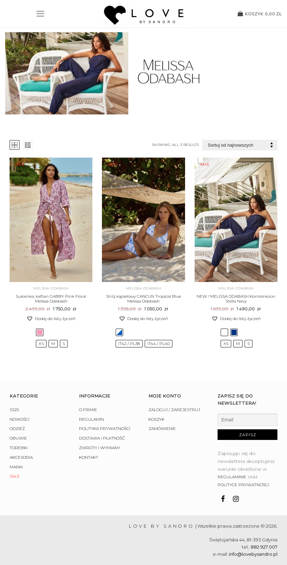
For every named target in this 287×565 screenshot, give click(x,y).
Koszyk (156, 419)
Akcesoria (21, 457)
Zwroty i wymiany (99, 447)
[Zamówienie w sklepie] (239, 145)
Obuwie (18, 438)
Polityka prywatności (104, 428)
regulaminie (232, 476)
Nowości (19, 419)
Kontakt (88, 457)
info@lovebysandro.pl (253, 554)
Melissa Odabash (51, 288)
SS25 (14, 409)
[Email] (247, 420)
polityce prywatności (243, 484)
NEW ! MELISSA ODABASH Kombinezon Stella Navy (236, 299)
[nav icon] (40, 14)
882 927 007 (264, 547)
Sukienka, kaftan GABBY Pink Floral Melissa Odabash (51, 299)
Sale (15, 476)
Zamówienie (162, 428)
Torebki (19, 447)
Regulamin (91, 419)
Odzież (17, 428)
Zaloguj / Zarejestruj (174, 409)
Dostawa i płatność (102, 438)
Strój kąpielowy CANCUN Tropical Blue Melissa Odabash (143, 299)
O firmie (88, 409)
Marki (16, 466)
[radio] (39, 332)
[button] (51, 318)
